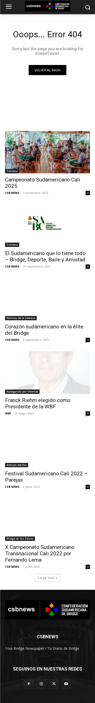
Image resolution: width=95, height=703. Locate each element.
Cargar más (47, 578)
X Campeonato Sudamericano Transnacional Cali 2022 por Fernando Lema (39, 553)
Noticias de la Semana (21, 318)
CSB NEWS (12, 193)
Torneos (12, 171)
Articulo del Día (17, 465)
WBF (8, 413)
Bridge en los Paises (20, 538)
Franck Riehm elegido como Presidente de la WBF (37, 403)
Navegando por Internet (22, 391)
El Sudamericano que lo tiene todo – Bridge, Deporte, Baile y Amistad (45, 256)
